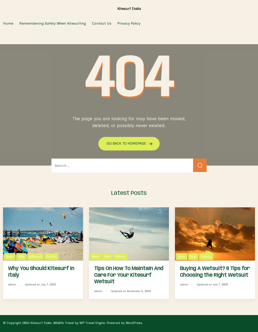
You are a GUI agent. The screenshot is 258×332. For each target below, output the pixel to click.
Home (8, 23)
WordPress (134, 323)
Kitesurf (35, 256)
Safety (51, 256)
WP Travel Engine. (92, 323)
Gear (9, 256)
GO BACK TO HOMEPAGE (127, 143)
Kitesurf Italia (129, 8)
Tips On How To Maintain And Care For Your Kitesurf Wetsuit (128, 275)
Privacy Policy (128, 23)
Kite (21, 256)
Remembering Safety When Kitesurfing (52, 23)
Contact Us (101, 23)
